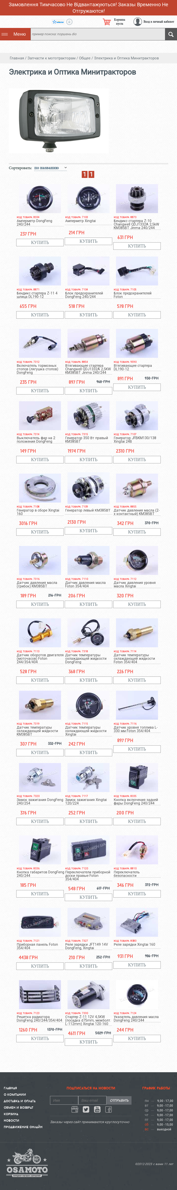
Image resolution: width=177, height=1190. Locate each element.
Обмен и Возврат (18, 1107)
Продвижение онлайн (23, 1127)
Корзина (11, 1114)
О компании (15, 1094)
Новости (11, 1120)
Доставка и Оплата (20, 1101)
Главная (10, 1088)
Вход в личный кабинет (159, 22)
